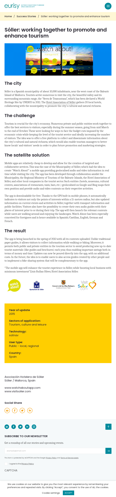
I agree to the (21, 463)
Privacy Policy (51, 458)
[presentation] (27, 478)
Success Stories (26, 16)
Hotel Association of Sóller (61, 102)
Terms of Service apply (70, 458)
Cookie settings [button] (51, 492)
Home (8, 16)
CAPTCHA (11, 470)
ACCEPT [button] (68, 492)
